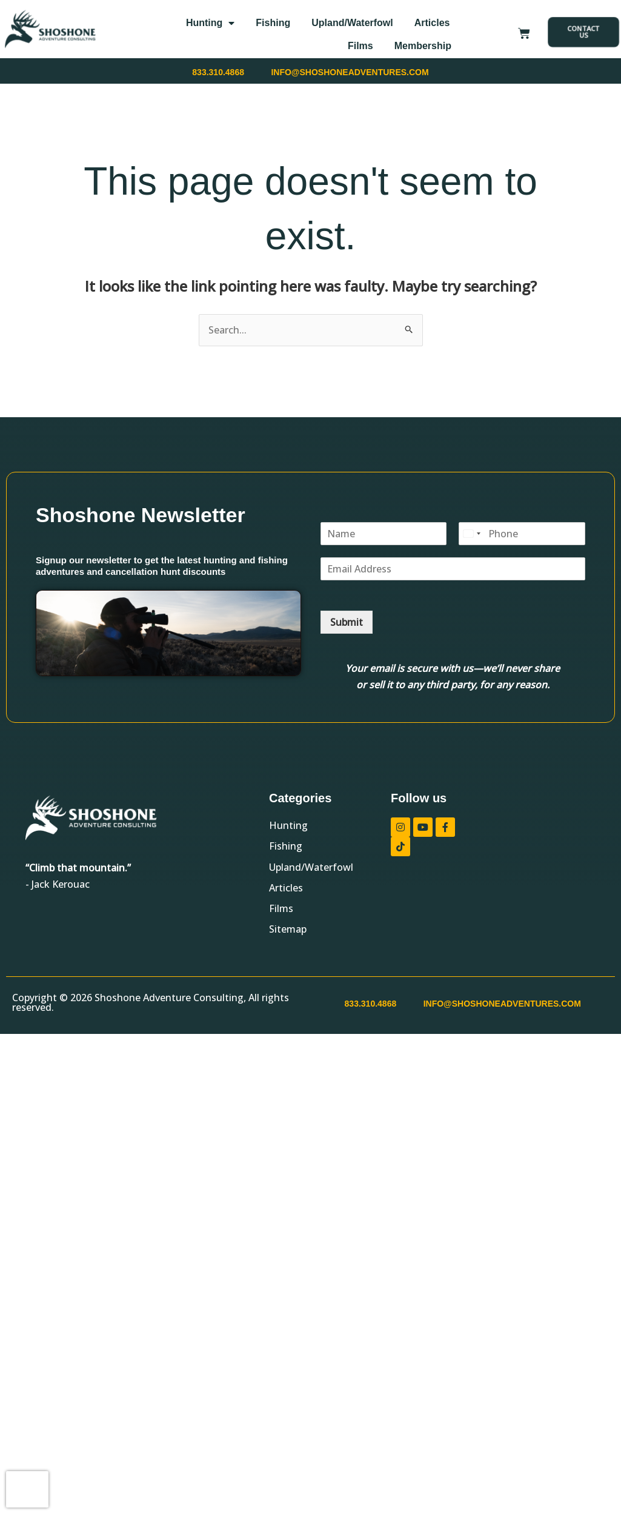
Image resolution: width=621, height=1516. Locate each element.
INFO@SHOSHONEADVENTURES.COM (349, 72)
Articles (432, 23)
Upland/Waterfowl (352, 23)
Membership (422, 46)
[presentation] (27, 1489)
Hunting (210, 23)
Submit (346, 622)
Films (360, 46)
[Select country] (471, 533)
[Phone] (522, 533)
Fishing (273, 23)
